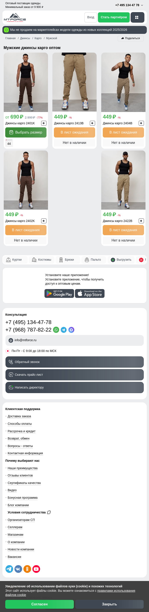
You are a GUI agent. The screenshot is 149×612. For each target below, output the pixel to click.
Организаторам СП (21, 520)
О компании (16, 542)
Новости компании (21, 549)
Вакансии (14, 557)
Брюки (69, 259)
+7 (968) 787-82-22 (28, 330)
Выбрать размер (25, 132)
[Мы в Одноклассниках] (27, 569)
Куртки (17, 259)
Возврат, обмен (18, 438)
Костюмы (44, 259)
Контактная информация (25, 453)
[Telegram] (64, 330)
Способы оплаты (20, 423)
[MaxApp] (72, 330)
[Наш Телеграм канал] (9, 569)
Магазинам (15, 534)
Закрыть (109, 604)
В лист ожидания (74, 132)
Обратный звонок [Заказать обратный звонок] (27, 362)
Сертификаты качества (24, 483)
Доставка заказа (19, 416)
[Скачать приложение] (59, 293)
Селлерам (15, 527)
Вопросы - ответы (20, 446)
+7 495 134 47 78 (129, 5)
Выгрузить (124, 259)
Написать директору (29, 387)
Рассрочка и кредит (21, 431)
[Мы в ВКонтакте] (18, 569)
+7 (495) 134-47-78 (28, 322)
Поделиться (132, 38)
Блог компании (18, 505)
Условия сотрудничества (29, 512)
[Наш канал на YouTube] (36, 569)
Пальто (96, 259)
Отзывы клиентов (20, 475)
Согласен (39, 604)
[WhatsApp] (57, 330)
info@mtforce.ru (26, 340)
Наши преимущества (22, 468)
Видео (12, 490)
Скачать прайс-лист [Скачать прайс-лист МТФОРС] (29, 374)
